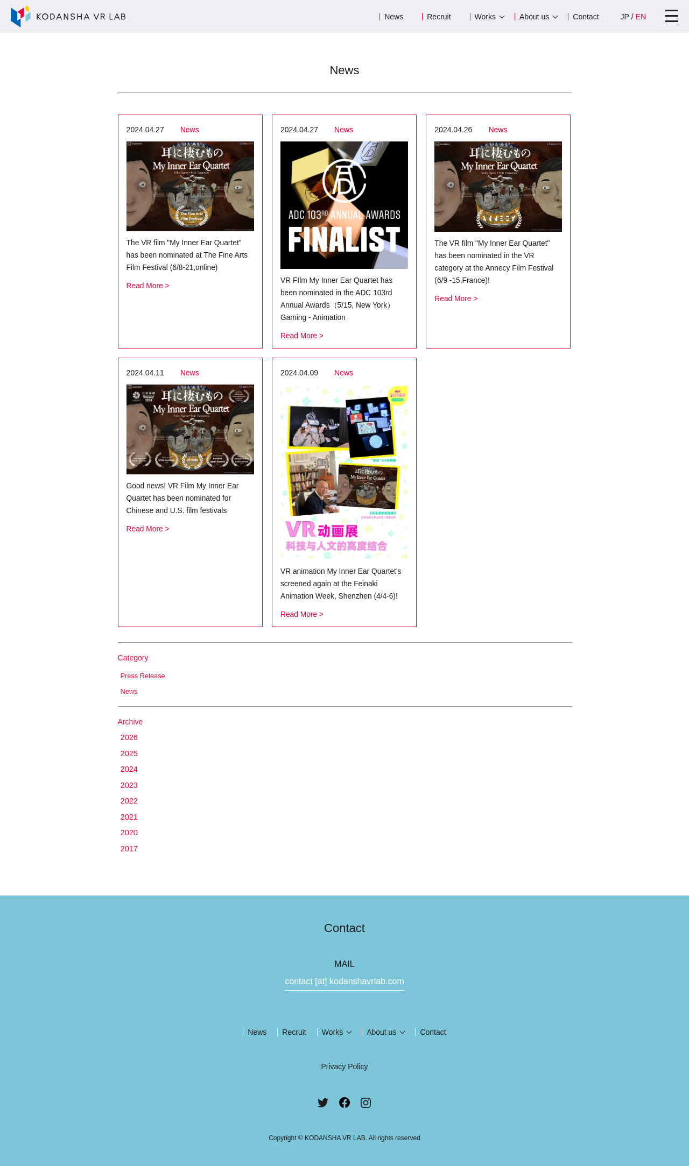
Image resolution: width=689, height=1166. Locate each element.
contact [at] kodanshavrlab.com (344, 979)
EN (641, 16)
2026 (129, 733)
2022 (129, 797)
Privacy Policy (344, 1064)
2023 (129, 781)
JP (625, 16)
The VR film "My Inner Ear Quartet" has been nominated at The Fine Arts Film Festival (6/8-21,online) (188, 254)
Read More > (148, 284)
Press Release (143, 673)
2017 (129, 846)
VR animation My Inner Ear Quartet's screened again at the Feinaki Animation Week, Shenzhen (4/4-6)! (341, 581)
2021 (129, 814)
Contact (586, 16)
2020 (129, 830)
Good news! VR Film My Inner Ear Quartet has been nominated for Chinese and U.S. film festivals (183, 496)
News (393, 16)
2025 (129, 749)
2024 (129, 765)
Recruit (439, 16)
